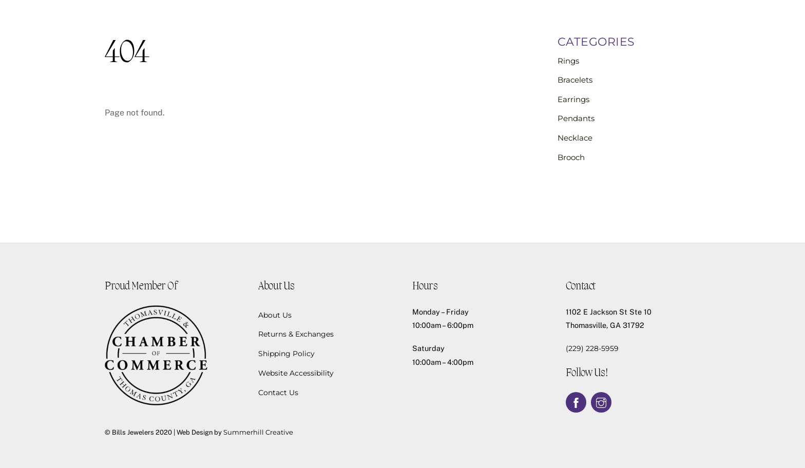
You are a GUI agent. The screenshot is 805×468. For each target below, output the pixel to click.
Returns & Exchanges (296, 334)
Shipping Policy (286, 353)
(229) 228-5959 (592, 348)
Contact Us (278, 392)
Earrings (573, 99)
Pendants (576, 118)
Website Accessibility (296, 373)
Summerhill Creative (258, 432)
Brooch (571, 157)
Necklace (575, 138)
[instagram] (601, 401)
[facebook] (576, 401)
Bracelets (575, 80)
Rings (568, 61)
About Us (275, 315)
